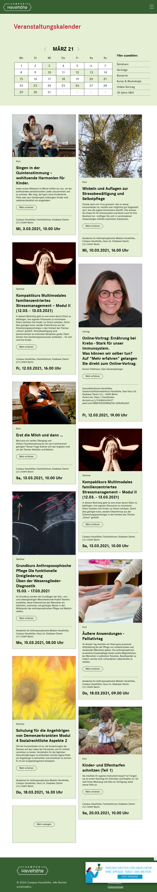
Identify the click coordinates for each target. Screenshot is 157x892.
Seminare (123, 64)
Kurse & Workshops (129, 81)
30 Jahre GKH (125, 92)
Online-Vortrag (126, 87)
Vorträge (122, 70)
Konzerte (122, 75)
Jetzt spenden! (130, 876)
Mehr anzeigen (44, 824)
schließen (155, 859)
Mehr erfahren (26, 207)
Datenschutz (115, 886)
